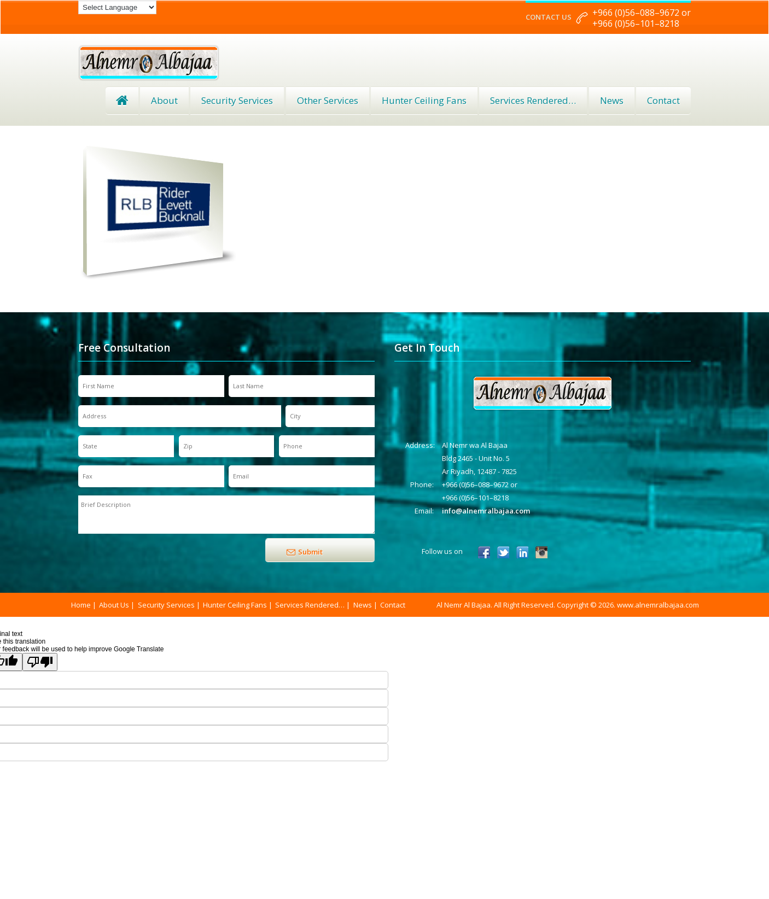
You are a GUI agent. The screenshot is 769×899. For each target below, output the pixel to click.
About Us (114, 605)
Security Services (237, 100)
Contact (663, 100)
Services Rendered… (310, 605)
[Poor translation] (39, 662)
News (612, 100)
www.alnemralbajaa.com (658, 605)
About (164, 100)
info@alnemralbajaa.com (486, 511)
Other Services (327, 100)
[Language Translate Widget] (117, 7)
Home (122, 100)
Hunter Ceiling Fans (424, 100)
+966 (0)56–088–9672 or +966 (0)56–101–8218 (641, 18)
